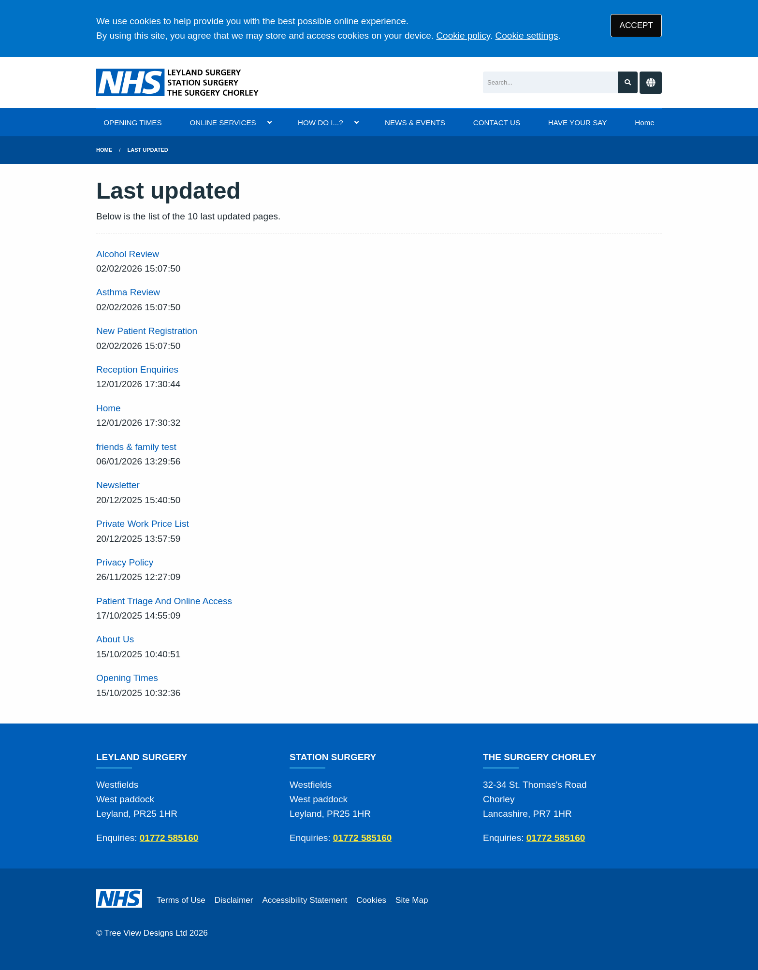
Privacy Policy (124, 562)
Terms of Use (181, 900)
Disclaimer (234, 900)
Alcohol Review (127, 254)
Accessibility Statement (304, 900)
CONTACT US (496, 122)
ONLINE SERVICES (223, 122)
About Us (115, 639)
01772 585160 (169, 838)
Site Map (411, 900)
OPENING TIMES (132, 122)
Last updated (148, 150)
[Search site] (628, 82)
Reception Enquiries (137, 369)
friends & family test (136, 447)
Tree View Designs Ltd (145, 933)
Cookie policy (463, 35)
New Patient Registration (146, 331)
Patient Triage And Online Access (164, 601)
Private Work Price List (142, 524)
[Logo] (178, 82)
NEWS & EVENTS (415, 122)
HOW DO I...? (320, 122)
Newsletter (118, 485)
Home (645, 122)
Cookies (371, 900)
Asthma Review (128, 292)
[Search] (550, 82)
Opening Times (127, 678)
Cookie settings (527, 35)
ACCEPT (636, 25)
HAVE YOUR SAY (577, 122)
